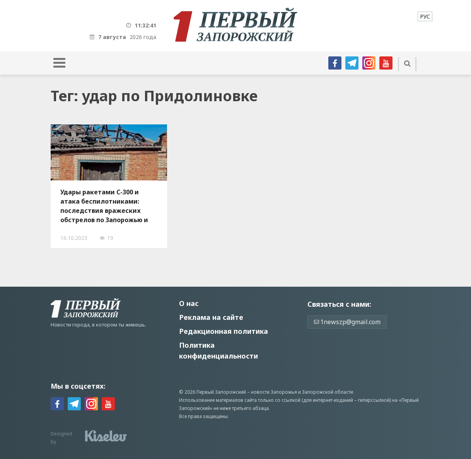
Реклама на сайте (211, 317)
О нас (188, 303)
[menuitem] (425, 16)
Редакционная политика (223, 331)
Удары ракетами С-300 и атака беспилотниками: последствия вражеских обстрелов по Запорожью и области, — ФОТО (104, 206)
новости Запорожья (274, 392)
